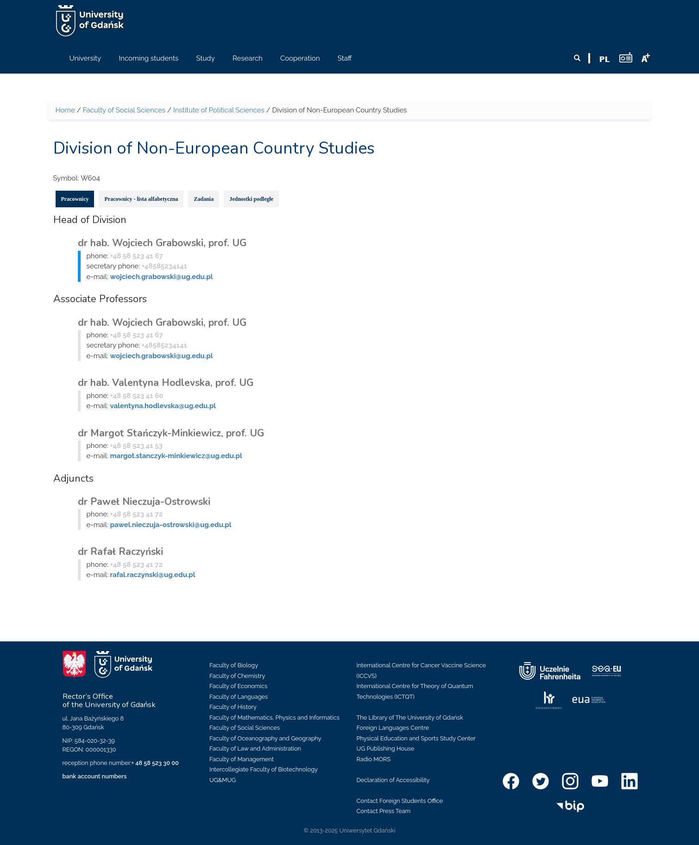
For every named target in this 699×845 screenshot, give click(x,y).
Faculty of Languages (238, 696)
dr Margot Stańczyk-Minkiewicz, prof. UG (171, 433)
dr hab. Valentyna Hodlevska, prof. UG (165, 382)
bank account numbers (95, 776)
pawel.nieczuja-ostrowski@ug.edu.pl (171, 525)
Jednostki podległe (251, 199)
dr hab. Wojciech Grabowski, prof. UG (162, 242)
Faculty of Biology (233, 665)
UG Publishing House (386, 748)
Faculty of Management (241, 759)
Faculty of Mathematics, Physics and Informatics (274, 717)
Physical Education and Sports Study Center (416, 738)
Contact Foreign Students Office (400, 800)
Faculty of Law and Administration (255, 748)
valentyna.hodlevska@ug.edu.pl (163, 406)
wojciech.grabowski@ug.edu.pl (161, 277)
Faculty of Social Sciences (124, 110)
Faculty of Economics (238, 686)
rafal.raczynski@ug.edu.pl (152, 575)
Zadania (204, 199)
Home (65, 110)
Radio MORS (374, 759)
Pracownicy (75, 199)
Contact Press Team (384, 811)
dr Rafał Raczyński (120, 551)
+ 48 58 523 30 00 (155, 762)
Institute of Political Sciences (218, 110)
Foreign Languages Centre (393, 727)
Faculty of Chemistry (237, 675)
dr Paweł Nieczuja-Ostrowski (144, 501)
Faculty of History (233, 706)
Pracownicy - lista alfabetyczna (141, 199)
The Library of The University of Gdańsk (410, 717)
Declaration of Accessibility (393, 780)
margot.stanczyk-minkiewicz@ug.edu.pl (176, 456)
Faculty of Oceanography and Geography (265, 738)
